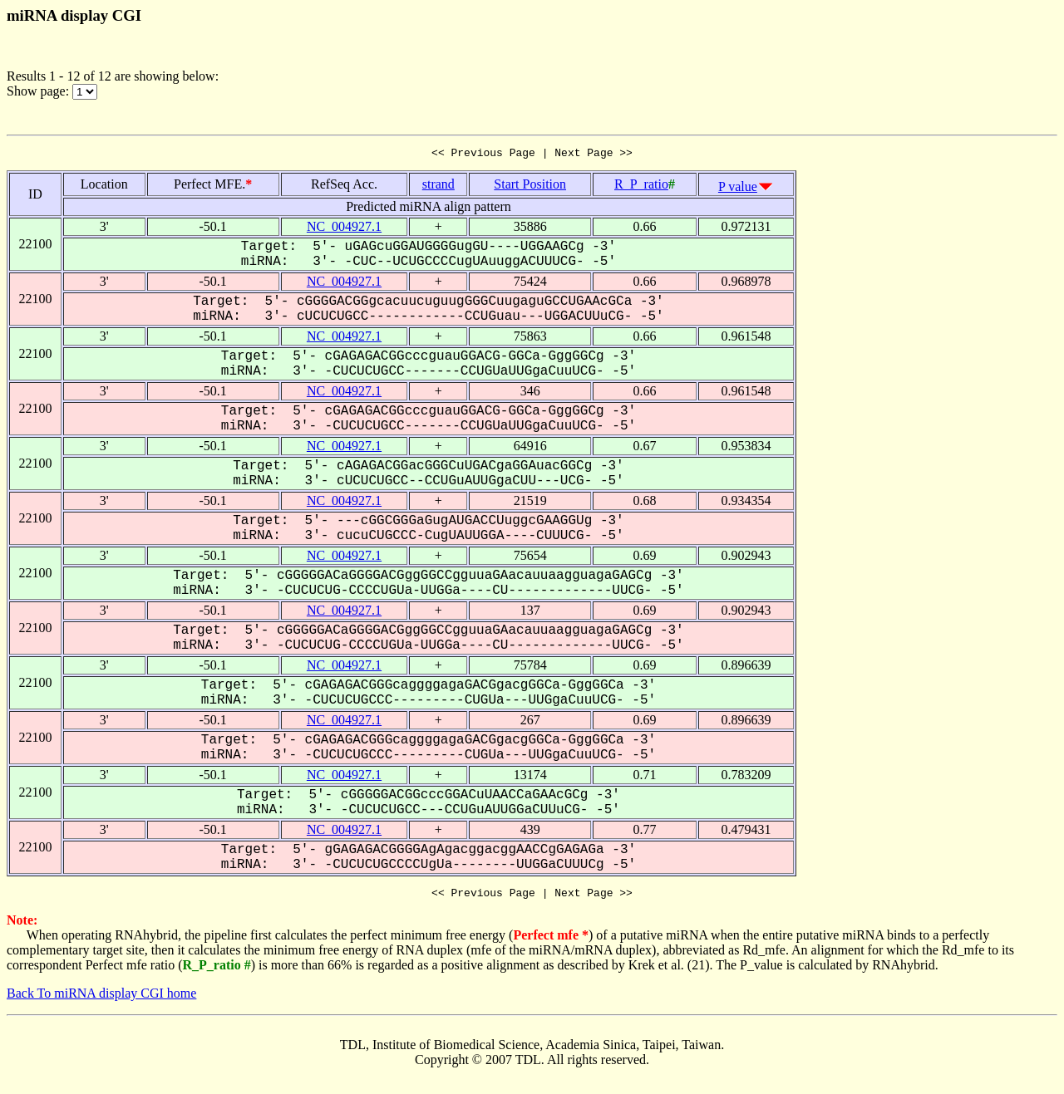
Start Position (530, 186)
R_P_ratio (641, 186)
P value (737, 189)
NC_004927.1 (344, 229)
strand (438, 186)
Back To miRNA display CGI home (101, 998)
